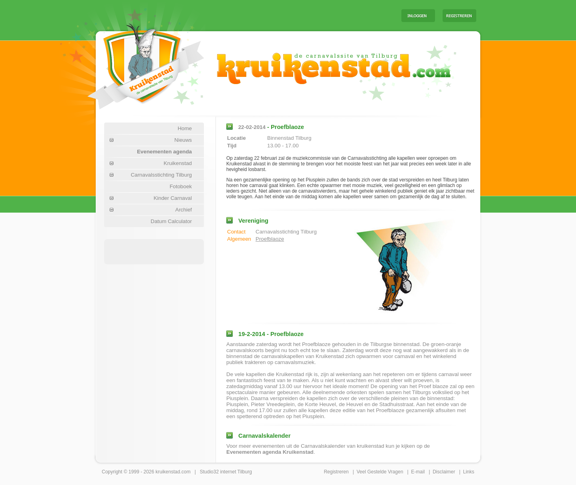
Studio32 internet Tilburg (226, 472)
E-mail (418, 472)
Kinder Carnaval (172, 198)
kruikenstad (167, 472)
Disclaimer (444, 472)
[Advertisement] (295, 15)
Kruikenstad (178, 163)
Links (468, 472)
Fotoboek (180, 186)
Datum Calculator (171, 221)
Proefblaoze (270, 239)
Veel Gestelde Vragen (379, 472)
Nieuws (183, 140)
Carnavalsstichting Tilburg (161, 175)
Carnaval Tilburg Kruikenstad (132, 63)
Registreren (336, 472)
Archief (183, 210)
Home (184, 128)
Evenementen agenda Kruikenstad (270, 452)
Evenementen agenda (164, 152)
